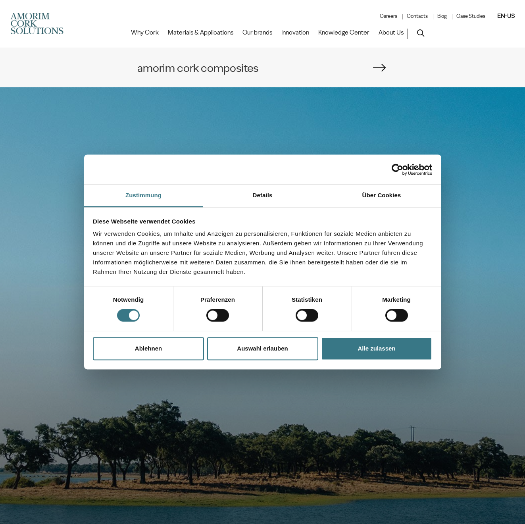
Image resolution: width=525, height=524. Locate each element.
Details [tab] (263, 195)
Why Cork (145, 32)
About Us (391, 32)
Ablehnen (148, 348)
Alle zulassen (376, 348)
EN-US (506, 15)
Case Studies (470, 16)
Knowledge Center (343, 32)
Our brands (257, 32)
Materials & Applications (200, 32)
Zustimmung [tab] (143, 195)
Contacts (417, 16)
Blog (442, 16)
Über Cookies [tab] (381, 195)
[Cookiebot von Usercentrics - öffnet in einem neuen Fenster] (397, 169)
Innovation (295, 32)
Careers (388, 16)
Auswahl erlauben (262, 348)
